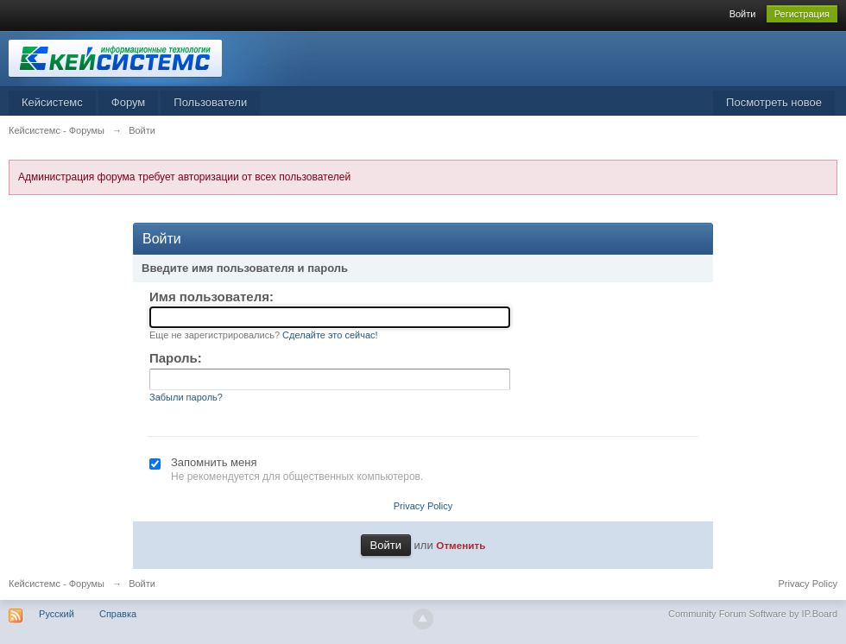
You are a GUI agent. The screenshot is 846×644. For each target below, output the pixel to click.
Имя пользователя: (211, 296)
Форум (128, 102)
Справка (117, 614)
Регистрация (802, 14)
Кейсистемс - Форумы (56, 583)
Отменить (460, 545)
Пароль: (175, 357)
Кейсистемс (52, 102)
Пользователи (210, 102)
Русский (56, 614)
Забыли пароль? (186, 397)
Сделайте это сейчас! (330, 335)
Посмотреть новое (774, 102)
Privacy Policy (423, 506)
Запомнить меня (213, 462)
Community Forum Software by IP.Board (752, 614)
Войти (742, 14)
